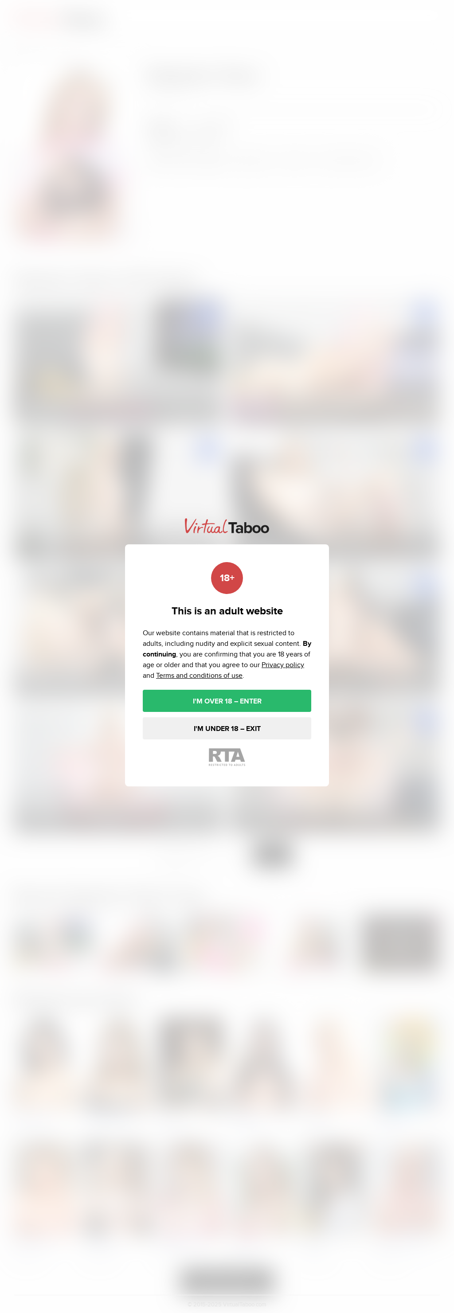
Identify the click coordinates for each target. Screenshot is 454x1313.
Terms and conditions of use (199, 675)
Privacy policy (283, 665)
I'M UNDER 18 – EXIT (227, 728)
